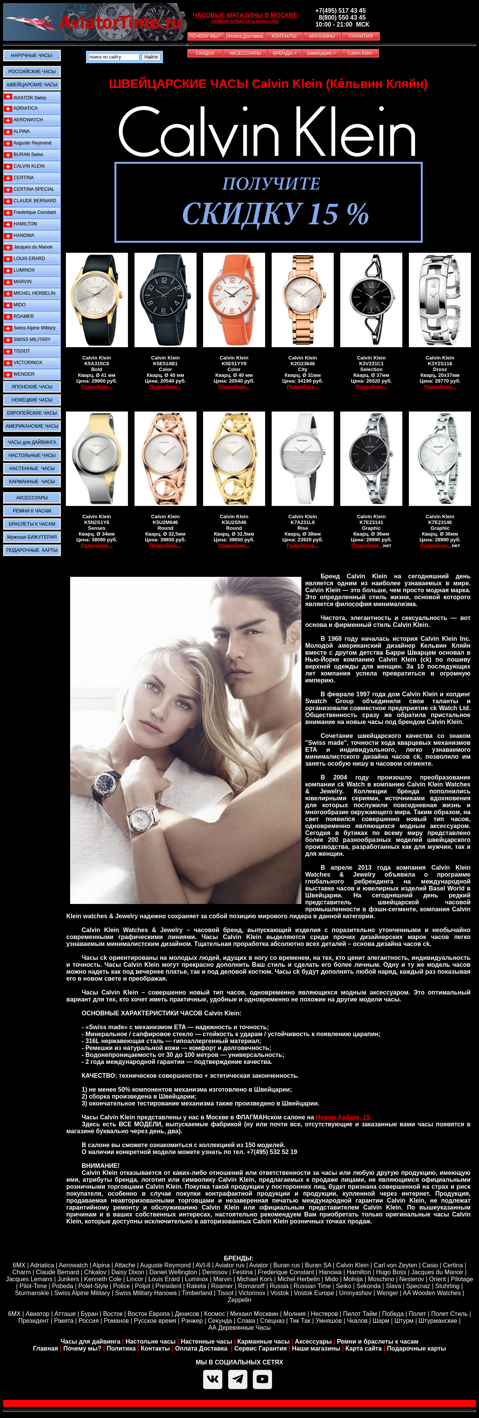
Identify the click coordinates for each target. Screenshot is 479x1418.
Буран (89, 1313)
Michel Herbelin (298, 1279)
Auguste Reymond (27, 143)
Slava (393, 1286)
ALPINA (17, 131)
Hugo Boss (391, 1272)
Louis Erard (164, 1279)
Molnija (353, 1279)
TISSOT (17, 351)
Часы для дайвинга (90, 1341)
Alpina (100, 1265)
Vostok (280, 1293)
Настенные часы (206, 1341)
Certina (453, 1265)
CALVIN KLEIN (24, 166)
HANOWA (19, 236)
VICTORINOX (23, 363)
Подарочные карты (416, 1348)
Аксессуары (313, 1341)
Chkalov (95, 1272)
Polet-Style (93, 1286)
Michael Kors (254, 1279)
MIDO (15, 305)
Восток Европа (149, 1313)
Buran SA (318, 1265)
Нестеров (324, 1313)
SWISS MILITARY (27, 340)
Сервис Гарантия (260, 1348)
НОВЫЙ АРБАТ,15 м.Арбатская (245, 21)
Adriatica (42, 1265)
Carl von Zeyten (395, 1265)
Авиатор (38, 1313)
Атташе (64, 1313)
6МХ (14, 1313)
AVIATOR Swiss (25, 97)
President (168, 1286)
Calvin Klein (352, 1265)
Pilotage (462, 1279)
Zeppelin (239, 1300)
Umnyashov (355, 1293)
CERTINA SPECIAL (29, 189)
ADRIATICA (21, 108)
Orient (437, 1279)
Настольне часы (151, 1341)
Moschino (381, 1279)
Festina (243, 1272)
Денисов (187, 1313)
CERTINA (19, 178)
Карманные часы (263, 1341)
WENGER (19, 374)
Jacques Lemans (29, 1279)
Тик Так (299, 1320)
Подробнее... (97, 387)
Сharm (21, 1272)
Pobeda (62, 1286)
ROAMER (19, 316)
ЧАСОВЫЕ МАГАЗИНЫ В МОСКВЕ (245, 15)
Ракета (64, 1320)
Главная (45, 1348)
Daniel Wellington (173, 1272)
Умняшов (329, 1320)
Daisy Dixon (127, 1272)
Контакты (156, 1348)
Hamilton (359, 1272)
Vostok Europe (314, 1293)
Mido (331, 1279)
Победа (392, 1313)
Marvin (222, 1279)
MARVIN (18, 282)
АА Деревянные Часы (239, 1327)
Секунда (220, 1320)
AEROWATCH (23, 120)
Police (121, 1286)
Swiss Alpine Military (29, 328)
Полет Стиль (449, 1313)
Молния (294, 1313)
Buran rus (286, 1265)
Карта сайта (364, 1348)
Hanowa (330, 1272)
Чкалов (357, 1320)
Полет (417, 1313)
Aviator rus (229, 1265)
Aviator (259, 1265)
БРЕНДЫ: (239, 1258)
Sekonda (368, 1286)
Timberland (197, 1293)
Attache (124, 1265)
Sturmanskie (32, 1293)
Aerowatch (73, 1265)
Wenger (387, 1293)
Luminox (196, 1279)
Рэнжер (192, 1320)
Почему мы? (82, 1348)
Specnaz (418, 1286)
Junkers (68, 1279)
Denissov (215, 1272)
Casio (430, 1265)
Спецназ (272, 1320)
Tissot (225, 1293)
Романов (116, 1320)
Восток (113, 1313)
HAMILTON (20, 224)
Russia (279, 1286)
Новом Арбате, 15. (344, 1117)
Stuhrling (447, 1286)
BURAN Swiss (23, 155)
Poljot (142, 1286)
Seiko (343, 1286)
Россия (89, 1320)
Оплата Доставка (202, 1348)
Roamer (222, 1286)
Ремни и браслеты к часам (377, 1341)
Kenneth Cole (102, 1279)
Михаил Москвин (254, 1313)
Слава (246, 1320)
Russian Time (312, 1286)
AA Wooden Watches (432, 1293)
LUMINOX (19, 270)
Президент (33, 1320)
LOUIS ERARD (24, 259)
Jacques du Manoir (28, 247)
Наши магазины (316, 1348)
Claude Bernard (57, 1272)
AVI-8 (202, 1265)
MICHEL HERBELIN (29, 293)
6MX (19, 1265)
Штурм (403, 1320)
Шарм (381, 1320)
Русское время (155, 1320)
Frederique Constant (30, 212)
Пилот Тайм (360, 1313)
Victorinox (252, 1293)
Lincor (134, 1279)
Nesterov (411, 1279)
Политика (121, 1348)
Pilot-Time (33, 1286)
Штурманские (437, 1320)
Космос (214, 1313)
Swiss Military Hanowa (146, 1293)
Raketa (196, 1286)
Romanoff (251, 1286)
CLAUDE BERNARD (30, 201)
